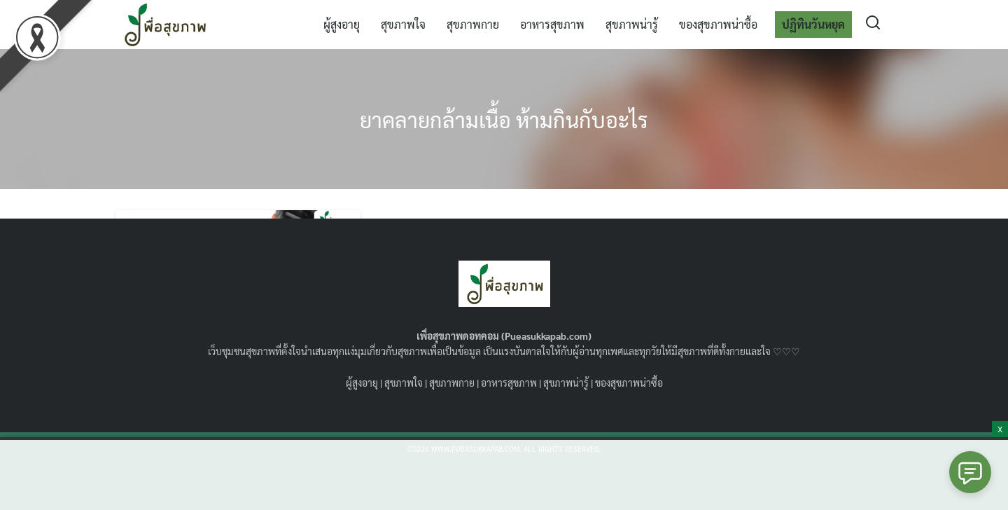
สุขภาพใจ (403, 24)
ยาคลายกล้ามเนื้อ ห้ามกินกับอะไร (504, 118)
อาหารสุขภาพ (552, 24)
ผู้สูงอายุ (341, 24)
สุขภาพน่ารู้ (632, 24)
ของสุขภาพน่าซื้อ (718, 24)
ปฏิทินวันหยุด (813, 24)
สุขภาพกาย (473, 24)
